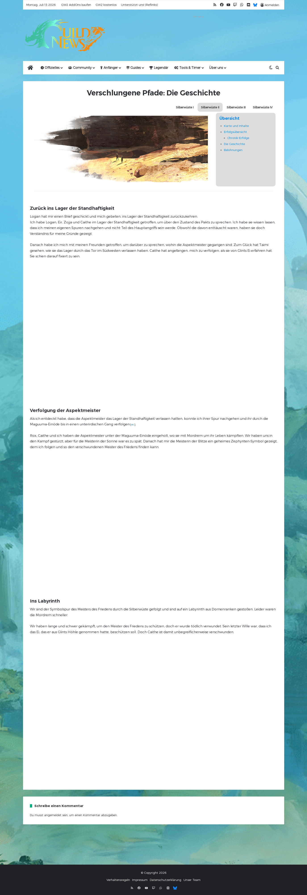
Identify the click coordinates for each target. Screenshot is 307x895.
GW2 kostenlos (106, 4)
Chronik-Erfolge (238, 138)
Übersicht (229, 118)
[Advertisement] (198, 29)
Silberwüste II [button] (210, 107)
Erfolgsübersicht (235, 132)
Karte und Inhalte (236, 126)
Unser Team (192, 880)
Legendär (158, 67)
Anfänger (109, 67)
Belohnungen (233, 150)
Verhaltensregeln (118, 880)
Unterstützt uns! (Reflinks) (139, 4)
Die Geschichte (234, 144)
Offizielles (50, 67)
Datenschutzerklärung (165, 880)
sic (132, 424)
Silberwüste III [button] (236, 107)
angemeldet (52, 815)
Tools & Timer (187, 67)
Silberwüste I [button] (185, 107)
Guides (133, 67)
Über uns (216, 67)
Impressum (140, 880)
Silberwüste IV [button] (263, 107)
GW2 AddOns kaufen (76, 4)
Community (80, 67)
